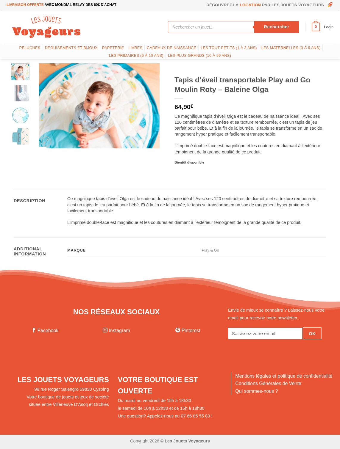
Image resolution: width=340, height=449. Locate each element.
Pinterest (187, 330)
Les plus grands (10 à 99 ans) (199, 55)
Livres (135, 47)
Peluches (29, 47)
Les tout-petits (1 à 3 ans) (229, 47)
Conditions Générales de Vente (268, 383)
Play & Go (210, 250)
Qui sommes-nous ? (256, 391)
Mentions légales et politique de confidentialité (283, 376)
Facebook (45, 330)
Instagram (116, 330)
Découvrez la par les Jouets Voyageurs (269, 5)
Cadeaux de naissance (171, 47)
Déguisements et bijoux (71, 47)
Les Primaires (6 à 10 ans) (136, 55)
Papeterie (113, 47)
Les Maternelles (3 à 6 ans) (291, 47)
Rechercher (276, 26)
